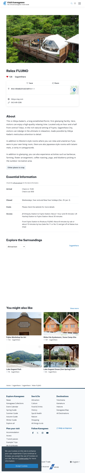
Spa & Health (36, 413)
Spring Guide (11, 410)
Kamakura (61, 403)
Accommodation (12, 432)
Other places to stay (16, 167)
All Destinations (63, 413)
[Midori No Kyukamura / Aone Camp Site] (61, 326)
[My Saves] (75, 3)
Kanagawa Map (63, 410)
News (8, 400)
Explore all (10, 423)
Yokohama (61, 400)
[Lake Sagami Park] (24, 358)
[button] (75, 3)
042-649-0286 (16, 102)
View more (74, 308)
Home (8, 385)
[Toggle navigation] (79, 3)
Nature (34, 416)
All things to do (37, 423)
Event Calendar (12, 407)
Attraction (35, 400)
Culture (34, 403)
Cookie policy (23, 458)
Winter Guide (11, 420)
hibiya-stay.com (17, 99)
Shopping (35, 420)
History (34, 410)
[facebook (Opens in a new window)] (32, 433)
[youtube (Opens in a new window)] (47, 433)
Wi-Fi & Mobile (12, 445)
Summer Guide (12, 413)
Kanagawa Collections (15, 403)
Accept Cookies (21, 466)
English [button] (74, 462)
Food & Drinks (37, 407)
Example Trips (12, 442)
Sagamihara (20, 76)
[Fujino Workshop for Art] (24, 326)
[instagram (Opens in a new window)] (42, 433)
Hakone (60, 407)
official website (17, 183)
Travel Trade (45, 462)
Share (55, 83)
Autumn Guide (12, 416)
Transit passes (12, 439)
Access (9, 435)
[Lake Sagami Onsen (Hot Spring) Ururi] (61, 358)
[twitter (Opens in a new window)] (38, 433)
